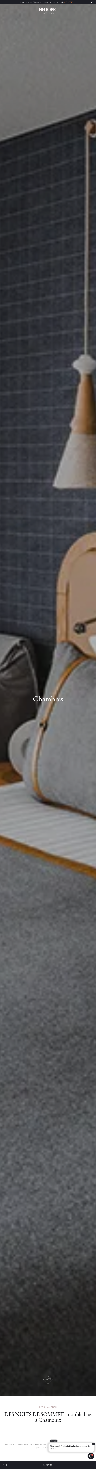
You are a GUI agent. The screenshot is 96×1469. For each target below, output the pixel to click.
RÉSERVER (48, 1465)
